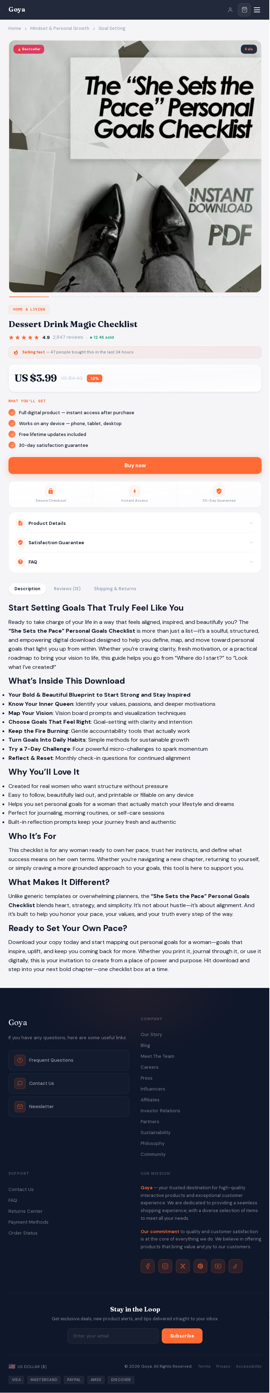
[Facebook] (148, 1266)
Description (27, 589)
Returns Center (25, 1212)
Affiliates (150, 1100)
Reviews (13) (67, 589)
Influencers (153, 1089)
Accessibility (249, 1366)
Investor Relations (160, 1111)
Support (19, 1174)
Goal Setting (112, 28)
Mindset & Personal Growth (59, 28)
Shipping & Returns (115, 589)
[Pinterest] (200, 1266)
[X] (183, 1266)
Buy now (135, 465)
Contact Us (34, 1083)
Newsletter (34, 1107)
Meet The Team (157, 1057)
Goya (16, 9)
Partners (150, 1122)
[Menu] (257, 10)
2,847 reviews (68, 337)
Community (153, 1155)
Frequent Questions (43, 1060)
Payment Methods (28, 1222)
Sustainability (156, 1133)
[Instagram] (165, 1266)
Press (147, 1078)
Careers (150, 1067)
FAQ (12, 1201)
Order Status (23, 1233)
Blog (145, 1046)
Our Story (151, 1035)
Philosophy (153, 1144)
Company (152, 1019)
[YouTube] (218, 1266)
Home (14, 28)
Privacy (223, 1366)
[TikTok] (236, 1266)
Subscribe (182, 1336)
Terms (204, 1366)
